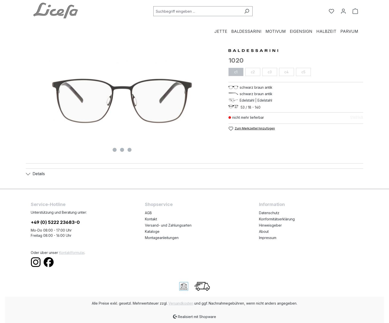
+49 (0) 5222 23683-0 (55, 222)
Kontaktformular (71, 252)
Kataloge (152, 231)
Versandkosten (180, 303)
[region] (122, 100)
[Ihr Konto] (343, 11)
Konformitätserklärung (277, 219)
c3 (270, 72)
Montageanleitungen (162, 238)
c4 (286, 72)
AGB (148, 213)
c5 (303, 72)
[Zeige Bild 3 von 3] (129, 150)
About (264, 231)
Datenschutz (269, 213)
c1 (235, 72)
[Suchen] (247, 11)
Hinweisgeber (270, 225)
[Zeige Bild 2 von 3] (122, 150)
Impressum (267, 238)
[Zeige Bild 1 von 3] (115, 150)
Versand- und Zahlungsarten (168, 225)
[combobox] (197, 11)
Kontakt (151, 219)
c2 (253, 72)
